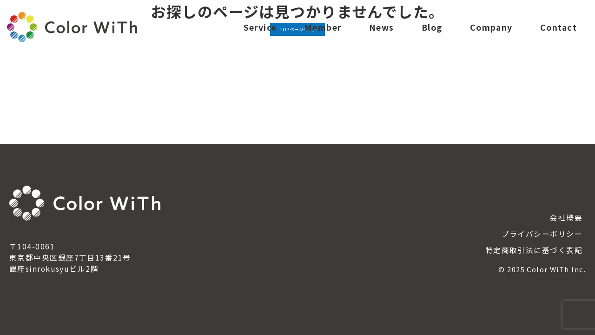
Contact (558, 34)
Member (323, 34)
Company (491, 34)
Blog (432, 34)
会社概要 (566, 217)
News (381, 34)
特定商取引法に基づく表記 (533, 250)
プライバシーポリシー (542, 233)
